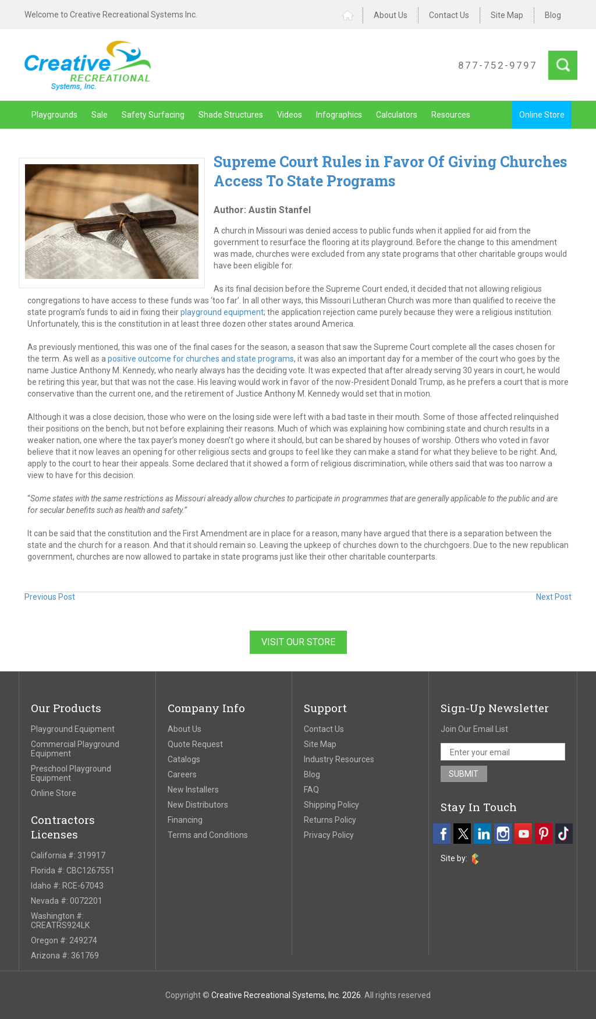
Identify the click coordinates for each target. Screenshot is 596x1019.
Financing (185, 820)
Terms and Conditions (208, 835)
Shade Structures (230, 114)
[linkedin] (482, 833)
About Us (390, 15)
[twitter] (462, 833)
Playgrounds (54, 114)
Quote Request (195, 744)
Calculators (396, 114)
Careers (182, 774)
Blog (553, 15)
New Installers (193, 789)
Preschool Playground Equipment (71, 773)
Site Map (507, 15)
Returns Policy (330, 820)
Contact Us (449, 15)
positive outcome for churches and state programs (200, 358)
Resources (450, 114)
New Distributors (198, 804)
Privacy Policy (329, 835)
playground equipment (222, 312)
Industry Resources (339, 759)
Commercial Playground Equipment (75, 749)
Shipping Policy (331, 804)
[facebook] (441, 833)
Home (352, 15)
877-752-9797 (497, 65)
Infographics (339, 114)
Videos (289, 114)
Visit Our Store (298, 642)
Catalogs (184, 759)
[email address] (503, 751)
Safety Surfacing (153, 114)
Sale (99, 114)
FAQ (311, 789)
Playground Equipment (73, 729)
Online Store (542, 114)
